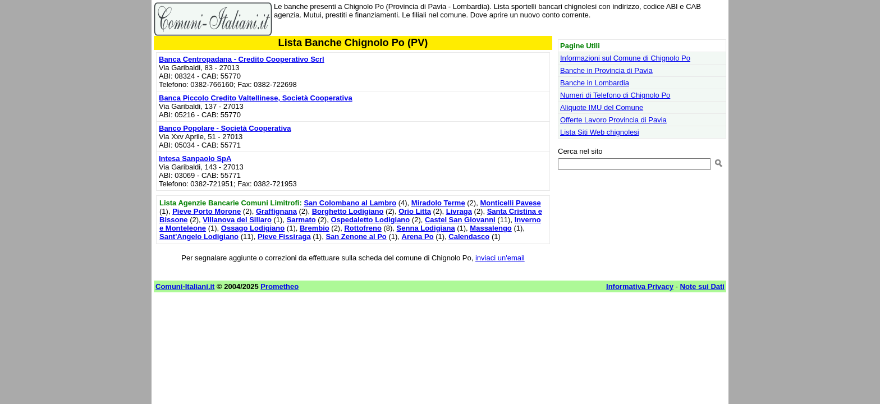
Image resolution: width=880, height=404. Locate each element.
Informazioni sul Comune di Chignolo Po (625, 58)
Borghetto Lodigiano (348, 211)
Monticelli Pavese (510, 203)
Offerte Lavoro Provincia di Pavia (613, 120)
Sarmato (301, 219)
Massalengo (490, 228)
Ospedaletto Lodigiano (370, 219)
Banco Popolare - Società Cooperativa (225, 128)
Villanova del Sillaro (237, 219)
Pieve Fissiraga (284, 236)
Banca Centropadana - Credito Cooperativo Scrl (241, 59)
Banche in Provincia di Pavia (606, 70)
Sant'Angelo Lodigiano (199, 236)
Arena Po (418, 236)
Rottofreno (362, 228)
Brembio (314, 228)
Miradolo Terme (438, 203)
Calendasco (468, 236)
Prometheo (279, 286)
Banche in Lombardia (594, 83)
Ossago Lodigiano (253, 228)
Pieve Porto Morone (206, 211)
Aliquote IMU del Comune (601, 107)
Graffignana (276, 211)
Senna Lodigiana (426, 228)
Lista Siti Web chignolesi (599, 132)
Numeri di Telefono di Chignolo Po (615, 95)
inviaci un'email (500, 258)
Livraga (459, 211)
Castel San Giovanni (460, 219)
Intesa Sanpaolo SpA (195, 158)
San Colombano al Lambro (350, 203)
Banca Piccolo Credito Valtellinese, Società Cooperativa (255, 98)
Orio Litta (414, 211)
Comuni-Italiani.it (184, 286)
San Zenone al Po (356, 236)
